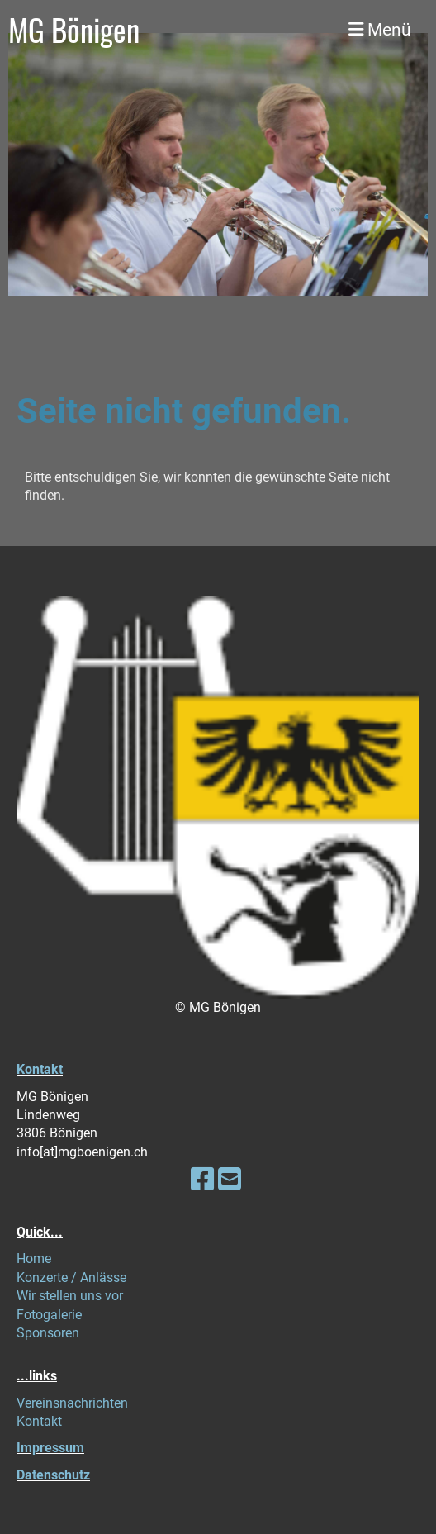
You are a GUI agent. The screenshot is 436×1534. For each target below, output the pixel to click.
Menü (379, 29)
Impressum (50, 1448)
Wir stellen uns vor (70, 1296)
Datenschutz (53, 1475)
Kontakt (40, 1069)
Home (34, 1258)
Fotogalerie (49, 1315)
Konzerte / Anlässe (71, 1277)
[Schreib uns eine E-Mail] (229, 1179)
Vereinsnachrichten (72, 1403)
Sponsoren (48, 1333)
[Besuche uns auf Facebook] (202, 1179)
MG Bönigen (74, 29)
